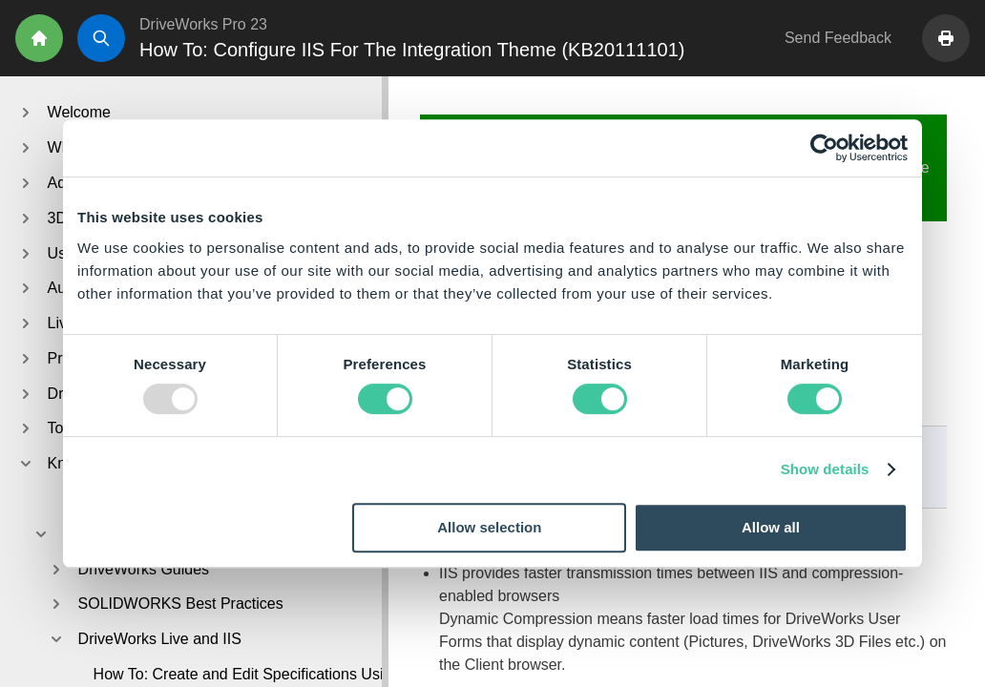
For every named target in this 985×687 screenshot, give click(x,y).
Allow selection (489, 527)
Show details (825, 469)
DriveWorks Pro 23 (203, 24)
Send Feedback (838, 38)
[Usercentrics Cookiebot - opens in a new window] (824, 148)
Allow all (771, 527)
